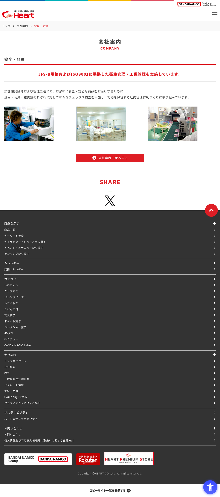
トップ (6, 26)
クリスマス (11, 291)
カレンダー (11, 263)
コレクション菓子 (15, 327)
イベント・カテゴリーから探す (23, 247)
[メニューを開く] (215, 14)
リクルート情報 (14, 385)
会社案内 (22, 26)
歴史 (7, 373)
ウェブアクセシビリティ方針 (22, 403)
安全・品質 (11, 391)
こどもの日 (11, 309)
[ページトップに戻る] (211, 210)
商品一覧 (9, 229)
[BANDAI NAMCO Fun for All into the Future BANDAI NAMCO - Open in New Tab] (197, 4)
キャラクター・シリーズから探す (25, 241)
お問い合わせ (12, 434)
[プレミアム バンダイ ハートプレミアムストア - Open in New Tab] (129, 458)
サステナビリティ (16, 412)
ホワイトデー (12, 303)
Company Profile (16, 397)
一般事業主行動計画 (16, 379)
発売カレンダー (14, 269)
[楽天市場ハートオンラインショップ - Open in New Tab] (88, 459)
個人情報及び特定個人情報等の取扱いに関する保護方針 (39, 440)
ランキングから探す (16, 253)
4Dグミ (9, 333)
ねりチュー (11, 339)
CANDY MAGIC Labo (17, 345)
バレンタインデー (15, 297)
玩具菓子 (9, 315)
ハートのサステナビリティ (21, 418)
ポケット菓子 (12, 321)
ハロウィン (11, 285)
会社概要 (9, 367)
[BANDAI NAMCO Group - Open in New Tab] (38, 459)
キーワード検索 (14, 235)
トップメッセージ (15, 361)
